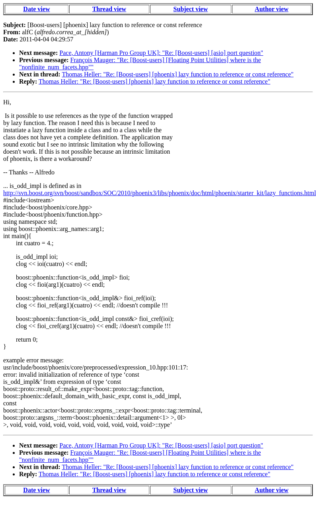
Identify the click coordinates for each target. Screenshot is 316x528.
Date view (36, 9)
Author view (272, 9)
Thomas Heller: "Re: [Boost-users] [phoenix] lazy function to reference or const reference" (177, 74)
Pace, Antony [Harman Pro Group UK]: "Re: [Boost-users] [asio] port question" (161, 52)
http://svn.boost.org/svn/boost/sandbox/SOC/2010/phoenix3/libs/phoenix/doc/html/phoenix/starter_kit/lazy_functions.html (159, 193)
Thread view (109, 9)
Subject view (191, 9)
